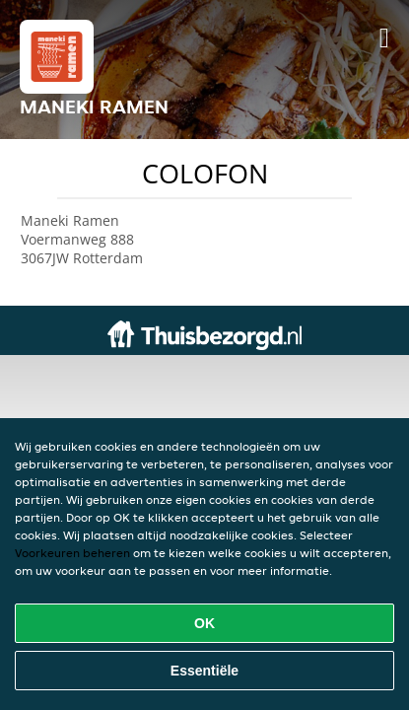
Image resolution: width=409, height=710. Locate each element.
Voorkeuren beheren (72, 552)
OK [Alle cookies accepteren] (204, 623)
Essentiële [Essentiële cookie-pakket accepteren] (204, 670)
